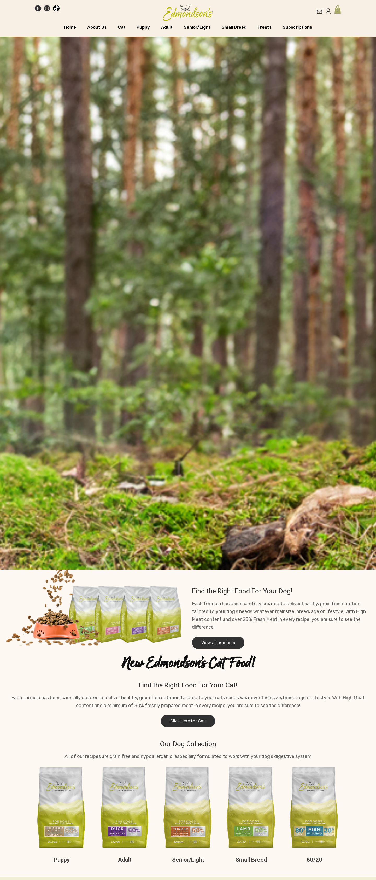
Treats (264, 27)
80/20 (314, 860)
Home (70, 27)
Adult (167, 27)
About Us (97, 27)
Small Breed (234, 27)
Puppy (143, 27)
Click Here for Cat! (188, 721)
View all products (218, 642)
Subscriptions (297, 27)
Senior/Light (197, 27)
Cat (122, 27)
